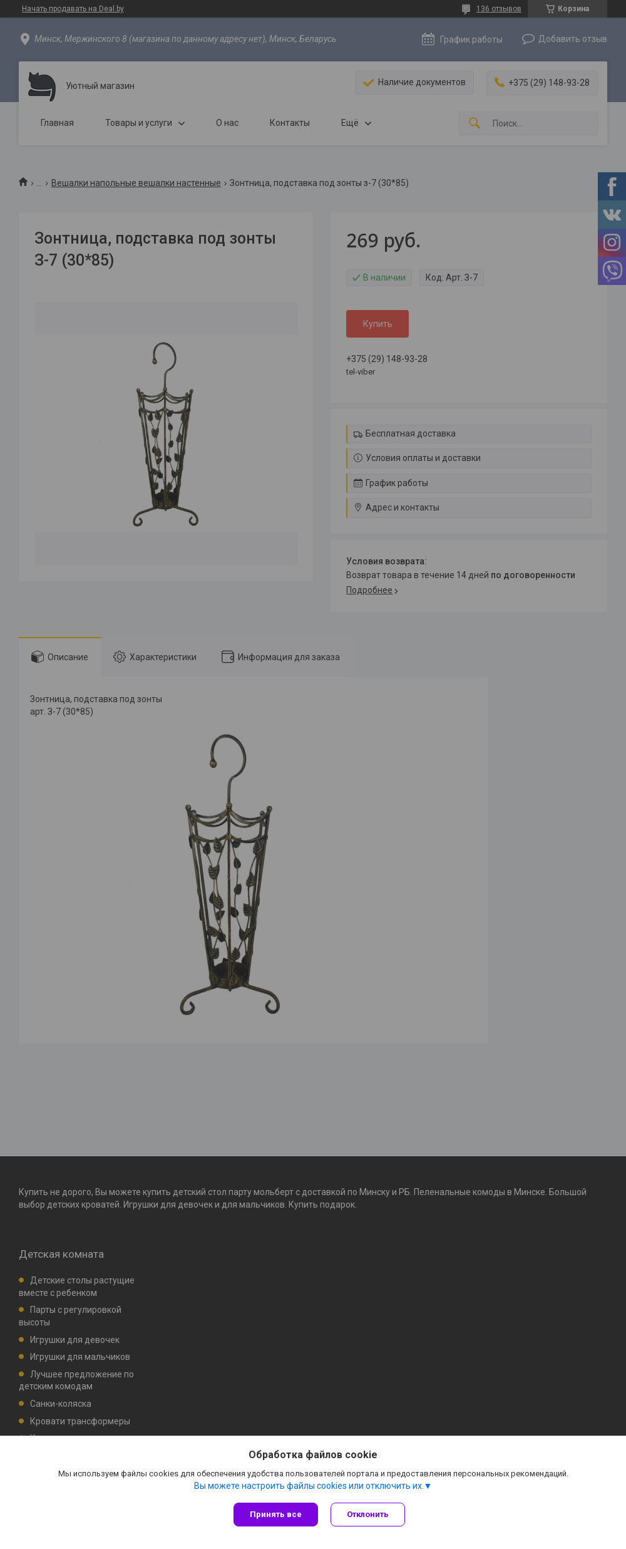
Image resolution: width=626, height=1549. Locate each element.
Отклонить (368, 1514)
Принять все (276, 1514)
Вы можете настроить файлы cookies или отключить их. (309, 1486)
